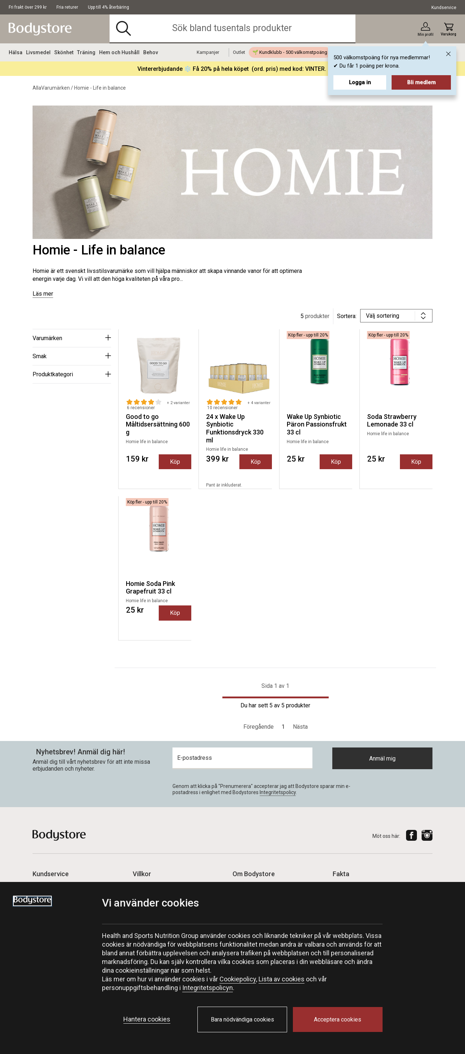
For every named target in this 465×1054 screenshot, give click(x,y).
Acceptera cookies (337, 1019)
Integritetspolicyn (207, 987)
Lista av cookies (281, 979)
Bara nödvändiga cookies (242, 1019)
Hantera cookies (146, 1019)
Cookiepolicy (237, 979)
